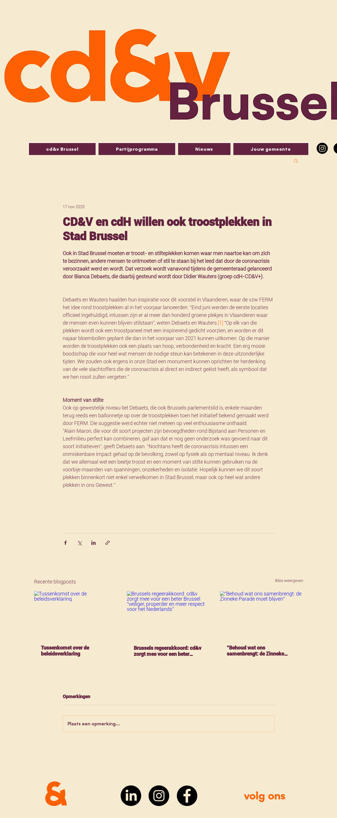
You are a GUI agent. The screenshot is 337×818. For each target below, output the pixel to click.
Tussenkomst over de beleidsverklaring (65, 651)
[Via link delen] (107, 542)
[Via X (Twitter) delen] (79, 542)
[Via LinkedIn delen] (93, 542)
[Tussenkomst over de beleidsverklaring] (75, 614)
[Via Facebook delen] (65, 542)
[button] (296, 160)
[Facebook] (187, 795)
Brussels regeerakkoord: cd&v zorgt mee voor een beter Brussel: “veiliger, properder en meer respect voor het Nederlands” (168, 651)
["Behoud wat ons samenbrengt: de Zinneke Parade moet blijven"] (261, 614)
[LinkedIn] (131, 795)
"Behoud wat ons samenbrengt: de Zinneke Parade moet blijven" (255, 651)
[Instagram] (322, 148)
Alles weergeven (289, 580)
